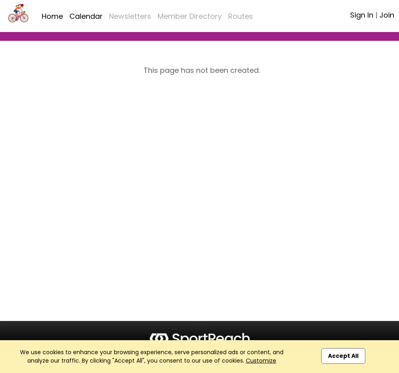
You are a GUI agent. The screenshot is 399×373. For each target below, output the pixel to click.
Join (386, 15)
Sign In (361, 15)
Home (52, 16)
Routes (240, 16)
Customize (261, 361)
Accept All (343, 356)
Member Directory (190, 16)
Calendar (86, 16)
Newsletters (130, 16)
